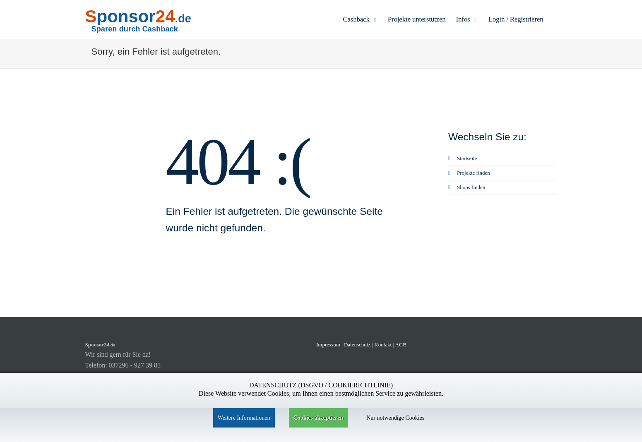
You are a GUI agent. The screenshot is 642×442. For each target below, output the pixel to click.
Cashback (360, 19)
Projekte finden (469, 173)
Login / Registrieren (515, 19)
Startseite (462, 158)
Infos (467, 19)
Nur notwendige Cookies (395, 418)
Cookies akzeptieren (318, 418)
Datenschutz (357, 344)
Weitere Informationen (244, 418)
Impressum (328, 344)
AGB (400, 344)
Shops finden (466, 187)
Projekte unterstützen (417, 19)
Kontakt (383, 344)
